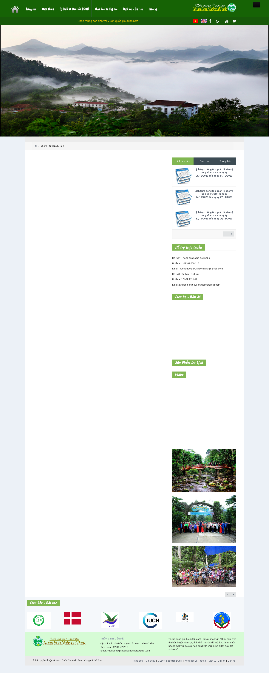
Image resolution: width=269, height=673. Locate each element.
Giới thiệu (48, 8)
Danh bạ (204, 161)
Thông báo (225, 161)
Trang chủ (31, 8)
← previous (226, 234)
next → (231, 234)
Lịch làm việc (183, 161)
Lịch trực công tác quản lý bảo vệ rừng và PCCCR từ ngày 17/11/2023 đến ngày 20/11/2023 (214, 215)
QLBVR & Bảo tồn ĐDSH (74, 8)
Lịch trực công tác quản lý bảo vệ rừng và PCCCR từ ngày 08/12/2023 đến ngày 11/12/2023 (214, 172)
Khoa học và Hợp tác (106, 8)
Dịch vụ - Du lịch (133, 8)
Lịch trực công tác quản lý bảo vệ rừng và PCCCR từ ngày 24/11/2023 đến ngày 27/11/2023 (214, 194)
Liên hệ (153, 8)
